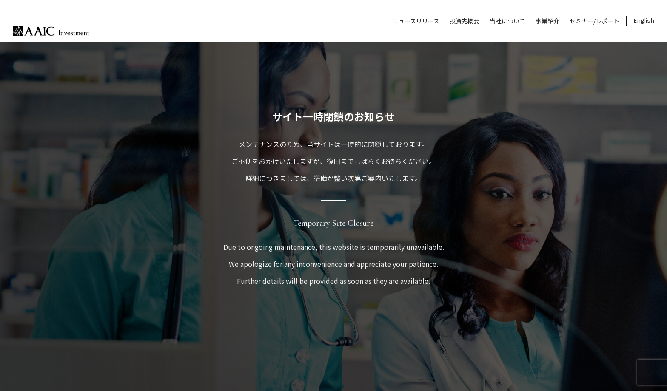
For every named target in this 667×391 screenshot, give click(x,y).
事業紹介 (547, 21)
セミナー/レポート (594, 21)
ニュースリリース (416, 21)
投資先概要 (464, 21)
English (643, 20)
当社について (507, 21)
